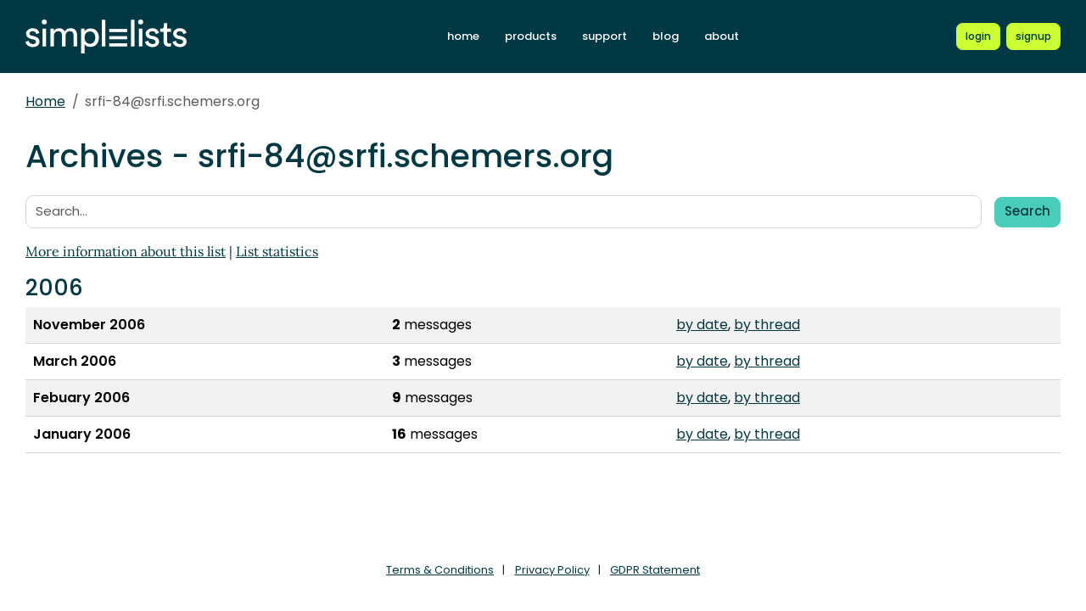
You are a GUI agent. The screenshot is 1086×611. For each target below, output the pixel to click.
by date (702, 324)
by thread (767, 324)
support (604, 36)
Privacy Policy (552, 570)
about (721, 36)
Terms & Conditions (440, 570)
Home (45, 101)
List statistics (277, 251)
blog (665, 36)
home (463, 36)
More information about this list (125, 251)
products (531, 36)
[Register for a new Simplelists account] (1033, 36)
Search (1027, 211)
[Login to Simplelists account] (978, 36)
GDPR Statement (655, 570)
